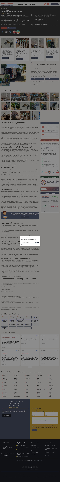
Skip (21, 244)
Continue (36, 242)
